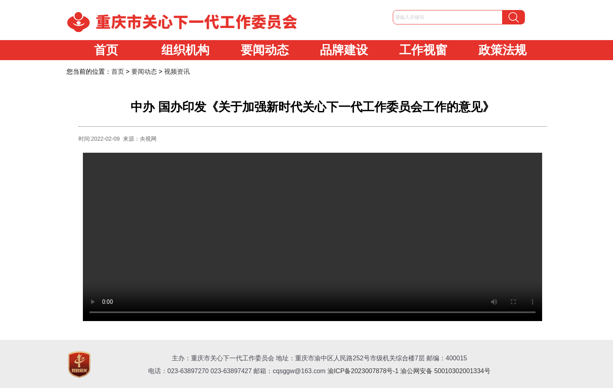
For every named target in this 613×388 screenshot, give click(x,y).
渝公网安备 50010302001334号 (445, 371)
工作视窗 (423, 50)
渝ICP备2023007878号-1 (363, 371)
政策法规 (502, 50)
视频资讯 (177, 71)
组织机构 (185, 50)
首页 (106, 50)
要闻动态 (265, 50)
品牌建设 (344, 50)
